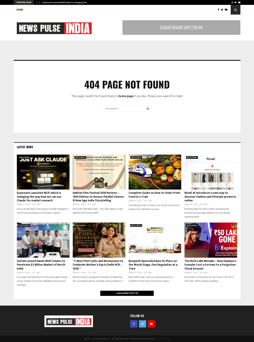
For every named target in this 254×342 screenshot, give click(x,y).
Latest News (25, 147)
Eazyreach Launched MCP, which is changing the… (65, 2)
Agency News (24, 157)
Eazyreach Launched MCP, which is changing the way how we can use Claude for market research (39, 197)
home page (126, 96)
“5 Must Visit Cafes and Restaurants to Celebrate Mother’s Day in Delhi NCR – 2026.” (98, 265)
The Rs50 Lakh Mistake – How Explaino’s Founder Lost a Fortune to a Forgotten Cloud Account (210, 265)
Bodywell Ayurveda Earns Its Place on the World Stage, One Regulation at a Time (153, 265)
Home (20, 9)
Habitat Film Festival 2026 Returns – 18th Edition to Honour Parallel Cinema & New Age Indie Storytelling (98, 197)
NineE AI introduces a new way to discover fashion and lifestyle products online (210, 197)
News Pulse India (162, 339)
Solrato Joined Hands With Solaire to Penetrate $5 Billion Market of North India (41, 265)
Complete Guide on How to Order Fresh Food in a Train (154, 195)
